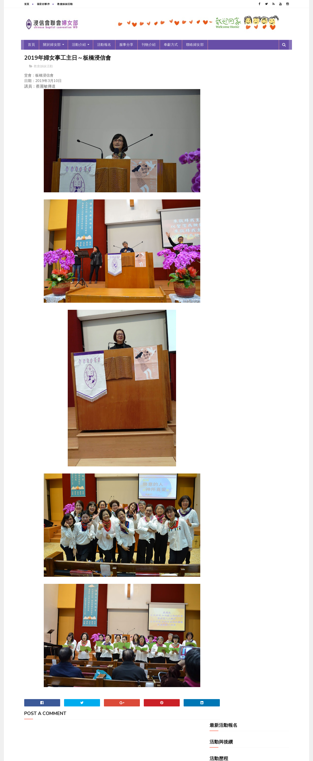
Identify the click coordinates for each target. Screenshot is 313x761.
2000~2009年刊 (223, 125)
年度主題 (218, 174)
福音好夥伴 (43, 4)
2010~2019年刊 (223, 133)
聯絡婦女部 (195, 44)
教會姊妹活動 (65, 4)
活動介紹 (79, 44)
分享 (216, 158)
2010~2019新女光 (225, 141)
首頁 (26, 4)
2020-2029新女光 (224, 149)
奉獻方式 (171, 44)
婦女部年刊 (220, 166)
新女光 (217, 191)
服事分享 (126, 44)
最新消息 (218, 199)
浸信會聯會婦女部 (61, 755)
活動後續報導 (221, 216)
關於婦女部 (52, 44)
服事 (216, 207)
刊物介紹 (149, 44)
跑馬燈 (217, 232)
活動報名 (104, 44)
